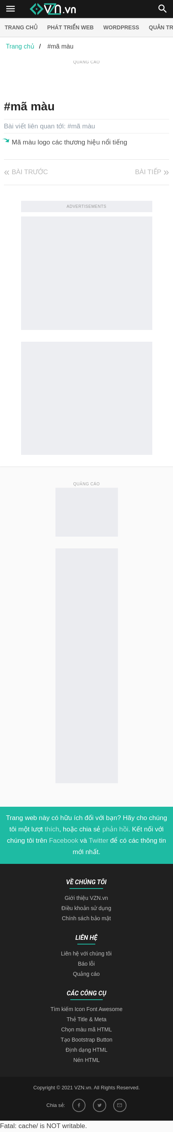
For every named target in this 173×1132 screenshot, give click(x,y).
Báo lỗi (86, 964)
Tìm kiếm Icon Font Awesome (86, 1009)
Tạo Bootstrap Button (86, 1039)
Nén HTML (86, 1060)
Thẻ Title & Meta (86, 1019)
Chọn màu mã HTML (86, 1029)
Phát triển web (70, 27)
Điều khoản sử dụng (86, 908)
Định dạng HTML (86, 1050)
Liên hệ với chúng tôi (86, 953)
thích (52, 829)
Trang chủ (21, 27)
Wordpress (121, 27)
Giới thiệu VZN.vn (86, 898)
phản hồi (115, 829)
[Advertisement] (88, 76)
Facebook (63, 840)
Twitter (98, 840)
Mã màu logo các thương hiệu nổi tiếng (69, 142)
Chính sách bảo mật (86, 918)
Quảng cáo (86, 974)
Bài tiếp (148, 172)
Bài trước (30, 172)
